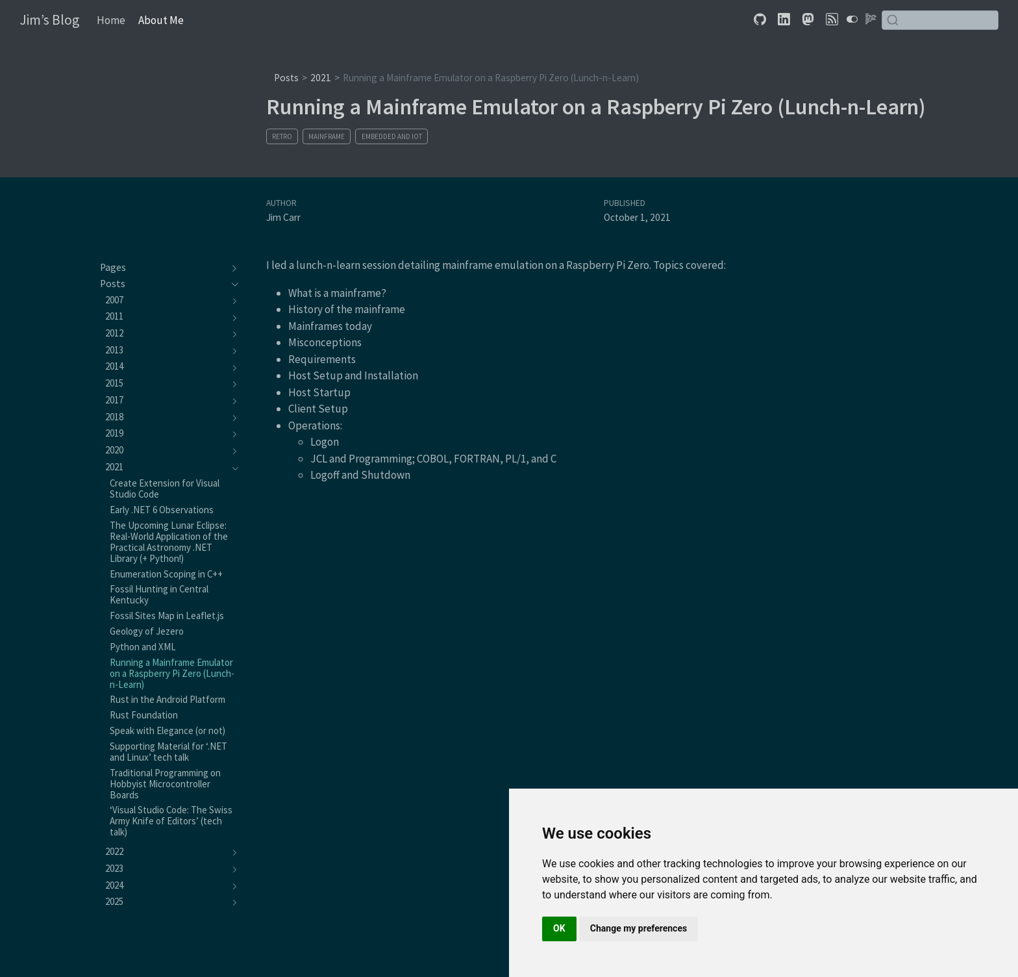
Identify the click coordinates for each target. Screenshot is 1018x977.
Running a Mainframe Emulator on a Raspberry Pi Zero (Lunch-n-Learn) (491, 77)
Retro (282, 136)
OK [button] (559, 928)
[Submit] (892, 20)
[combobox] (940, 19)
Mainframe (326, 136)
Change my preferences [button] (638, 928)
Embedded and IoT (392, 136)
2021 (320, 77)
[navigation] (162, 267)
